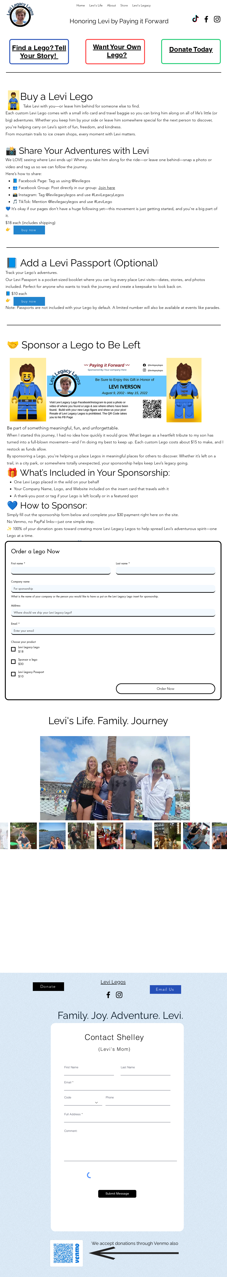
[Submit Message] (117, 1194)
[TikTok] (195, 19)
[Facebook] (206, 19)
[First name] (59, 570)
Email (15, 623)
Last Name (128, 1067)
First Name (71, 1067)
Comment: (71, 1130)
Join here (106, 187)
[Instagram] (217, 19)
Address (15, 605)
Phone (110, 1097)
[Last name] (164, 570)
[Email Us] (165, 989)
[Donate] (48, 986)
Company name (20, 581)
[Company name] (112, 588)
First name (18, 563)
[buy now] (29, 230)
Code (67, 1097)
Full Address (72, 1114)
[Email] (112, 630)
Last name (123, 563)
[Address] (112, 612)
